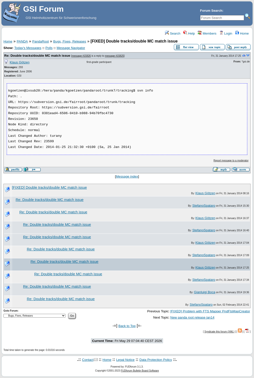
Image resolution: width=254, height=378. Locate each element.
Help (189, 33)
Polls (49, 48)
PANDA (22, 41)
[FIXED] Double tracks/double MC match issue (49, 187)
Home (242, 33)
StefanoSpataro (203, 205)
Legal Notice (125, 360)
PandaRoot (40, 41)
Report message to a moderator (231, 160)
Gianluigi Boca (204, 292)
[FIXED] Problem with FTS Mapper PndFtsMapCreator (210, 311)
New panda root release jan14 (192, 317)
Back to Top (126, 326)
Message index (127, 176)
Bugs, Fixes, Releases (69, 41)
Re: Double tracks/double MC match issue (37, 55)
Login (225, 33)
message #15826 (81, 55)
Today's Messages (27, 48)
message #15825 (114, 55)
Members (207, 33)
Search (172, 33)
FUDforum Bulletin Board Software (140, 370)
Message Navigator (71, 48)
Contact (88, 360)
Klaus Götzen (20, 62)
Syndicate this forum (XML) (219, 331)
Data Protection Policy (155, 360)
